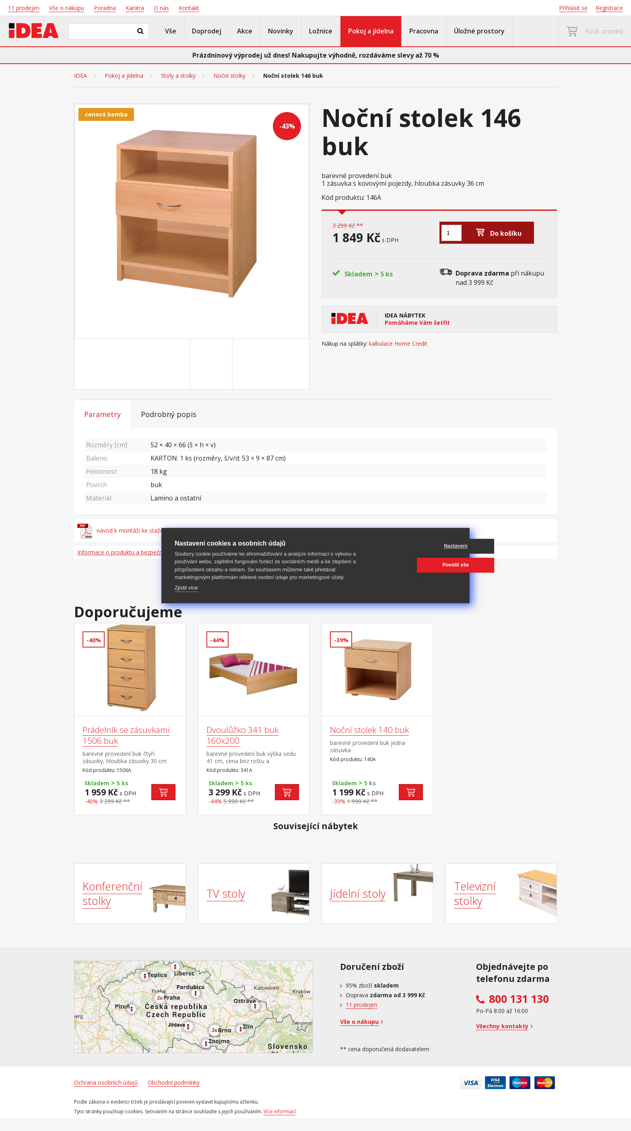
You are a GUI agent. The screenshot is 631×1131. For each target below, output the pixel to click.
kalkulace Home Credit (398, 343)
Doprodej (206, 31)
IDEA (80, 76)
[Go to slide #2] (213, 364)
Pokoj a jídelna (371, 31)
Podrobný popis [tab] (168, 414)
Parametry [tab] (102, 414)
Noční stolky (229, 76)
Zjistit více (186, 588)
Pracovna (423, 31)
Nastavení (418, 546)
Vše (170, 31)
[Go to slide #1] (170, 364)
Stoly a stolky (178, 76)
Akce (244, 31)
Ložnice (320, 31)
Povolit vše (417, 565)
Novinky (280, 31)
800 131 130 (519, 999)
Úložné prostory (479, 31)
